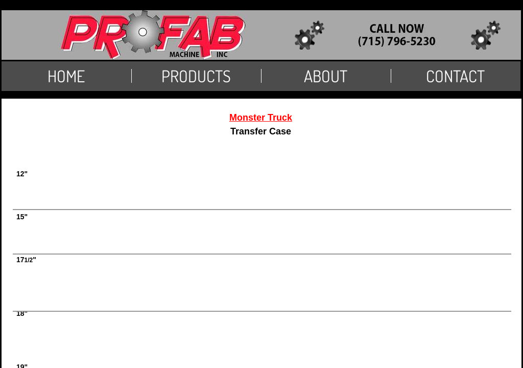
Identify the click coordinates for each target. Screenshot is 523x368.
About (325, 75)
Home (66, 75)
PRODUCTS (196, 75)
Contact (455, 75)
